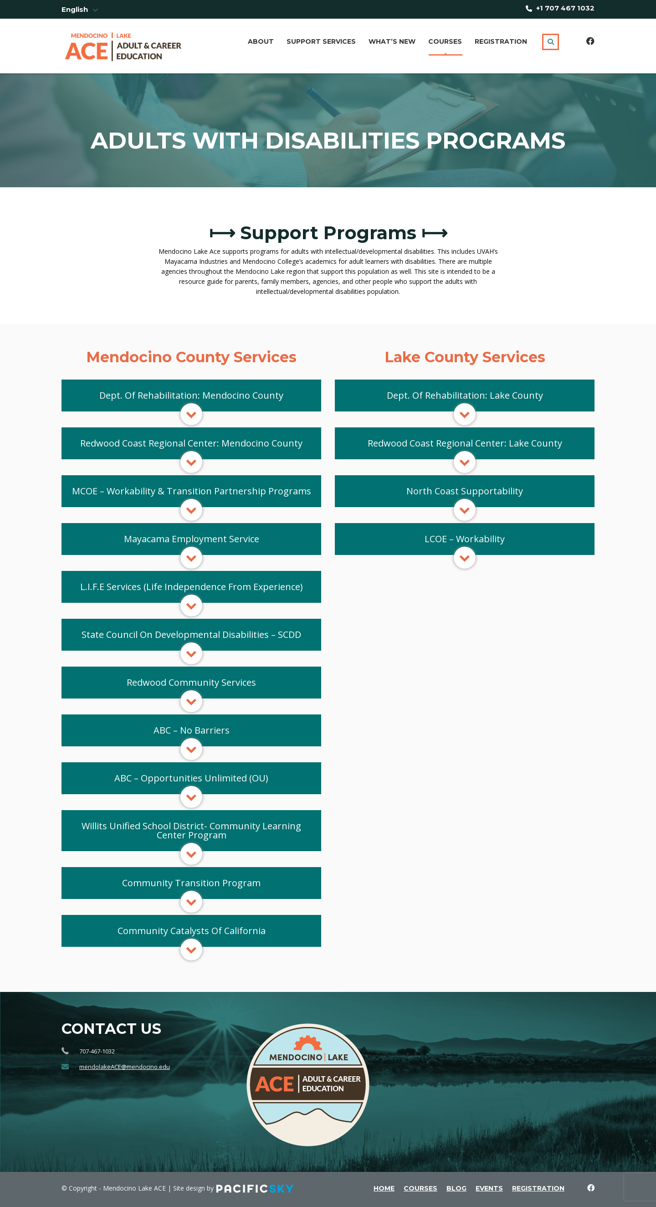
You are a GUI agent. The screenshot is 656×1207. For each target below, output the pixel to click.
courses (420, 1188)
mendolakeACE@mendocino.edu (124, 1067)
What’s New (392, 41)
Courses (445, 41)
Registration (501, 41)
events (489, 1188)
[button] (191, 395)
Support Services (321, 41)
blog (456, 1188)
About (261, 41)
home (384, 1188)
